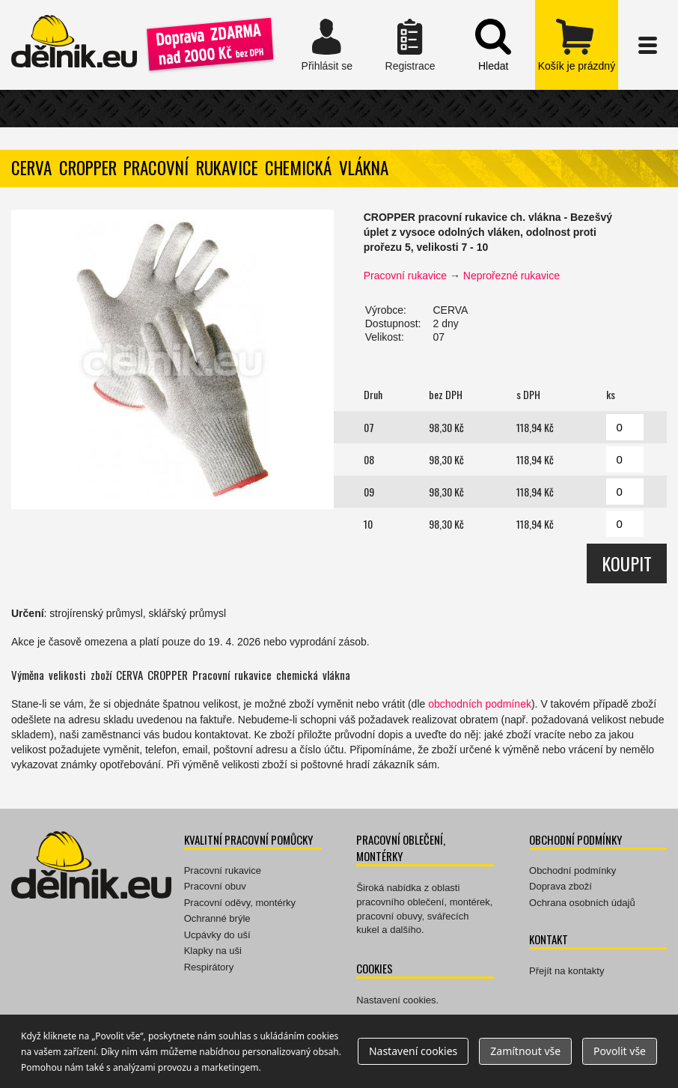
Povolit (619, 1051)
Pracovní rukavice (405, 276)
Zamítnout (525, 1051)
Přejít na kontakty (566, 970)
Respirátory (208, 967)
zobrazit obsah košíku (576, 45)
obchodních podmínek (479, 704)
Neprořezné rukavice (511, 276)
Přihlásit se (326, 45)
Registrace (409, 45)
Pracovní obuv (215, 886)
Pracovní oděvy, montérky (240, 902)
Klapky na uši (213, 950)
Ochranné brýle (217, 918)
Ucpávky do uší (217, 934)
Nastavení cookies (396, 1000)
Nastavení (413, 1051)
